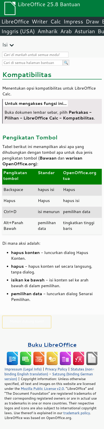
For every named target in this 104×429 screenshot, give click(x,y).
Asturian (84, 31)
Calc (55, 21)
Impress (73, 21)
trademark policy (76, 412)
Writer (39, 21)
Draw (92, 21)
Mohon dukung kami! (27, 321)
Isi (5, 44)
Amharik (48, 31)
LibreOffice (15, 21)
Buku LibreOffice (52, 344)
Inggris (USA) (18, 31)
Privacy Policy (56, 369)
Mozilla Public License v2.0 (42, 388)
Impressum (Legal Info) (23, 369)
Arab (66, 31)
